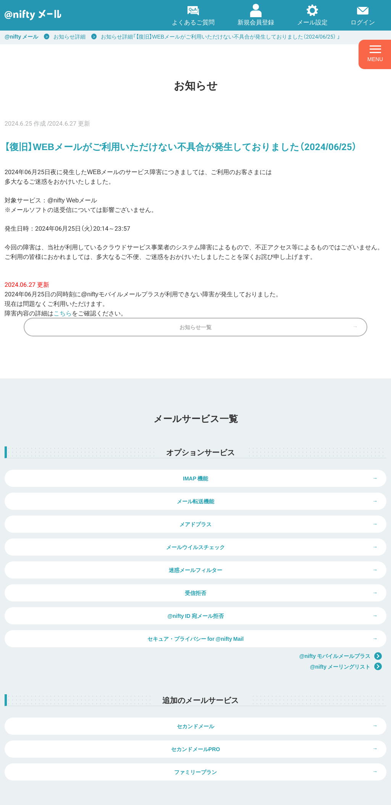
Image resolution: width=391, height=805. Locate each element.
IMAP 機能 (100, 495)
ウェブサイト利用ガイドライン (152, 794)
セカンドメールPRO (291, 674)
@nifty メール (21, 36)
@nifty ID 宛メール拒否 (100, 581)
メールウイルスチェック (291, 524)
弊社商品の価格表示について (294, 759)
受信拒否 (291, 552)
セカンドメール (100, 674)
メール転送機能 (291, 495)
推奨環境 (205, 794)
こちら (62, 312)
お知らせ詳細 (69, 36)
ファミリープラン (195, 703)
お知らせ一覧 (195, 338)
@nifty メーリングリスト (346, 609)
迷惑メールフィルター (100, 552)
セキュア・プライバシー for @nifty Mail (291, 581)
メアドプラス (100, 524)
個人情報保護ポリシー (85, 794)
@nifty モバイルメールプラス (340, 599)
